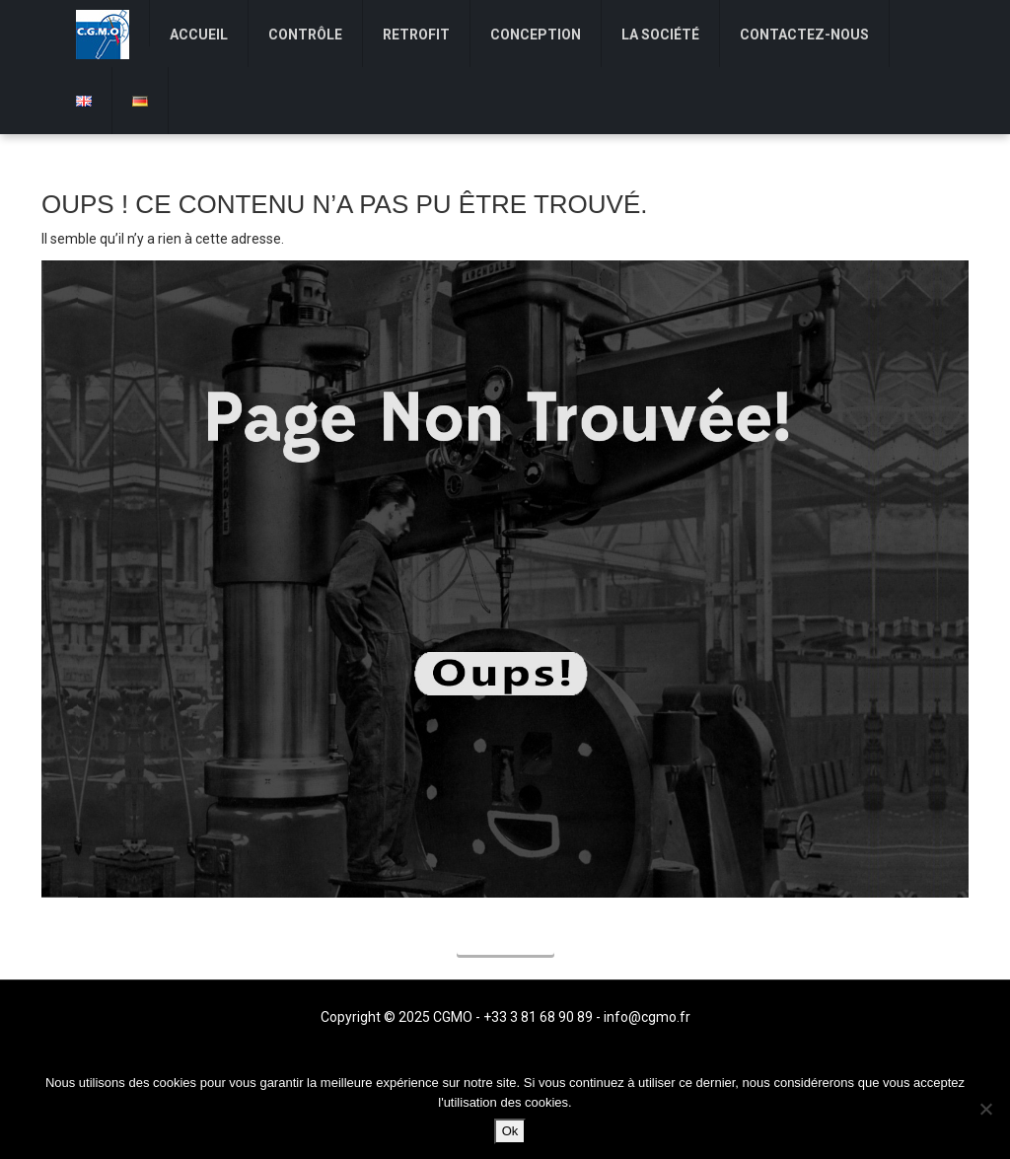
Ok (510, 1130)
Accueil (505, 940)
